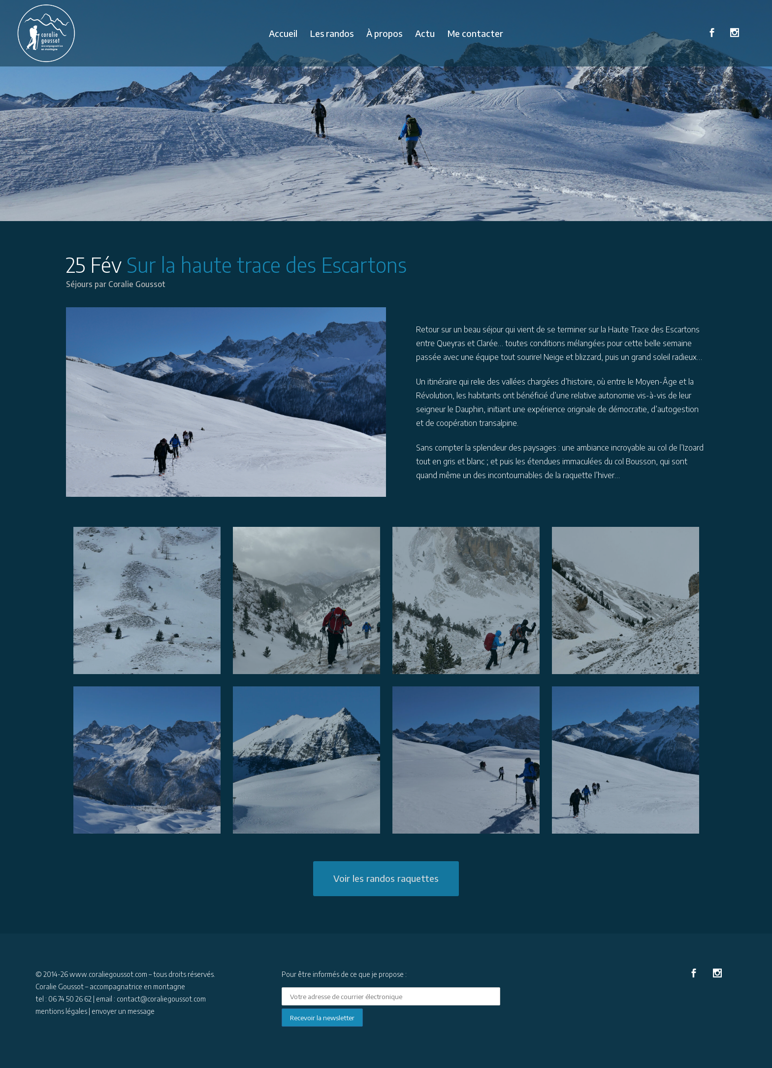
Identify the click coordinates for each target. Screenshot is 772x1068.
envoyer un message (123, 1011)
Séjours (79, 284)
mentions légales (61, 1011)
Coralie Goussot (138, 284)
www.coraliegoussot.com (108, 974)
